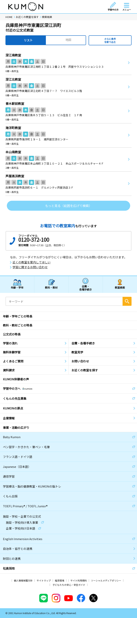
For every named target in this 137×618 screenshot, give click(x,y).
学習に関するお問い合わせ (30, 267)
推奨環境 (59, 580)
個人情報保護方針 (23, 580)
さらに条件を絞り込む (110, 40)
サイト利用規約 (78, 580)
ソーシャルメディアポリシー (106, 580)
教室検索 (120, 287)
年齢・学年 (17, 287)
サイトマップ (44, 580)
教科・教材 (51, 287)
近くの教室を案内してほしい (31, 262)
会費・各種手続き (85, 287)
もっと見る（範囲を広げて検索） (68, 205)
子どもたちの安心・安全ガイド (68, 584)
